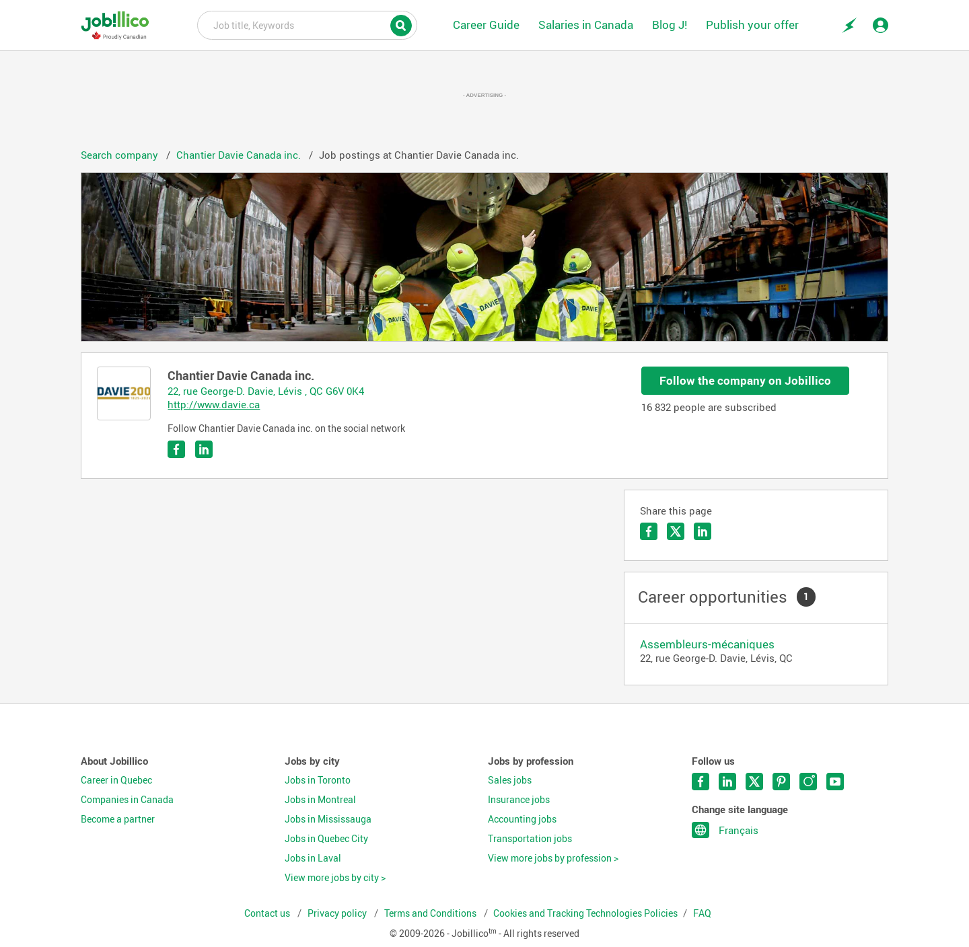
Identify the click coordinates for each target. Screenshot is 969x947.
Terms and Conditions (431, 913)
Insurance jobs (519, 800)
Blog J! (669, 24)
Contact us (268, 913)
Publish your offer (752, 24)
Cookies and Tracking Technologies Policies (585, 913)
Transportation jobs (530, 839)
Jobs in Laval (313, 858)
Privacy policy (338, 913)
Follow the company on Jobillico (745, 380)
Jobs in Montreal (320, 800)
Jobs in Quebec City (326, 839)
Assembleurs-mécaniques (707, 644)
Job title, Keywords (307, 24)
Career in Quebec (116, 780)
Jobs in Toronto (318, 780)
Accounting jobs (522, 819)
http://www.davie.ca (214, 404)
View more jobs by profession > (553, 858)
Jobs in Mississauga (328, 819)
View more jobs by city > (335, 878)
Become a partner (118, 819)
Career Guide (486, 24)
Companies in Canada (127, 800)
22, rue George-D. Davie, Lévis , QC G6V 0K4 (266, 390)
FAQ (702, 913)
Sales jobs (510, 780)
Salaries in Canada (585, 24)
